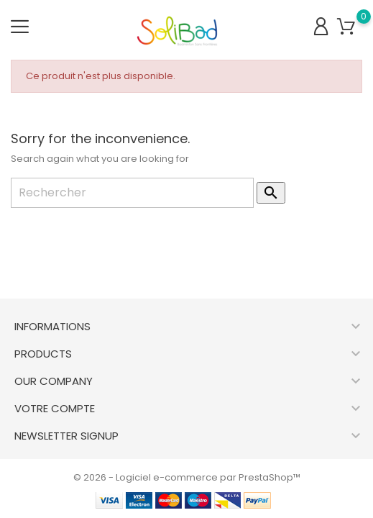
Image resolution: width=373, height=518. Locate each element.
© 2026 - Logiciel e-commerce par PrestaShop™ (186, 477)
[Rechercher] (132, 193)
